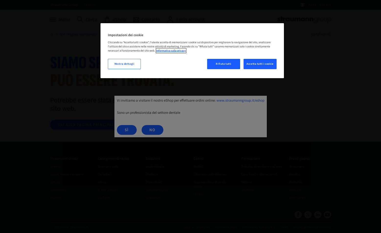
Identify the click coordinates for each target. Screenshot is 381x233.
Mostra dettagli (124, 64)
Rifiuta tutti (223, 64)
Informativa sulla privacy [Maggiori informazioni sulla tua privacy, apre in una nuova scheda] (171, 51)
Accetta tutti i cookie (260, 64)
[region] (192, 50)
